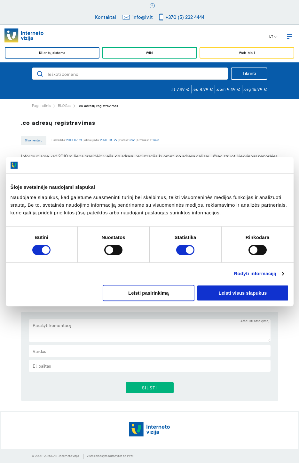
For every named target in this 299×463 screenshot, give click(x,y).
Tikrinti (249, 73)
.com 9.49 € (228, 90)
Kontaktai (105, 17)
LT (273, 37)
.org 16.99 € (255, 90)
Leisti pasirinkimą (148, 293)
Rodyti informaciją (255, 273)
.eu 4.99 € (203, 90)
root (132, 140)
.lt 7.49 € (180, 90)
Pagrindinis (41, 106)
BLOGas (64, 106)
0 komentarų (34, 140)
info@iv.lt (142, 17)
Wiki (149, 53)
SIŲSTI (149, 388)
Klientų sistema (52, 53)
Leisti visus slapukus (243, 293)
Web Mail (247, 53)
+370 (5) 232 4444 (185, 17)
